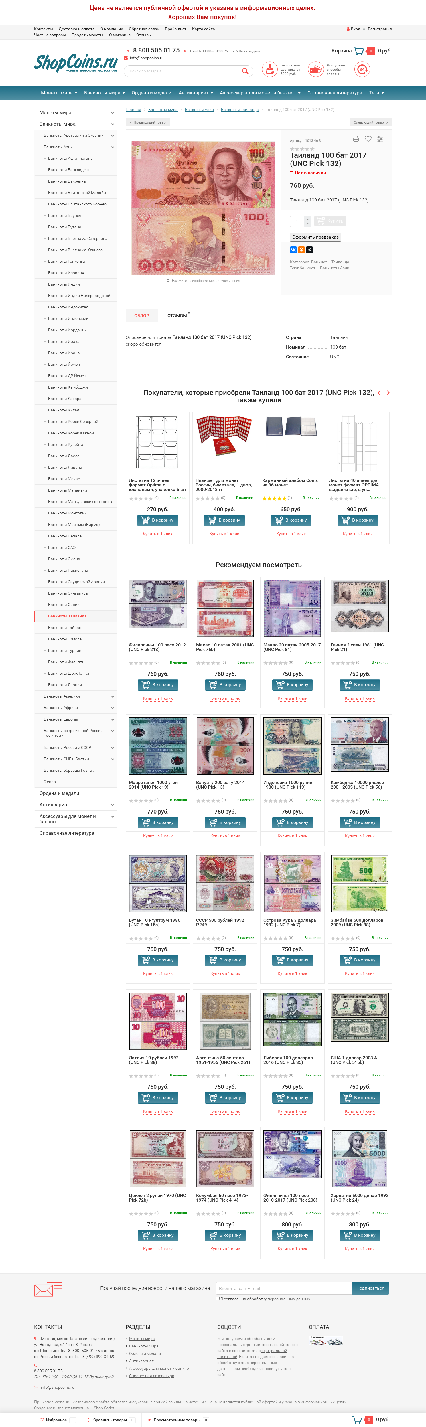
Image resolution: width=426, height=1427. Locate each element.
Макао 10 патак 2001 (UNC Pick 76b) (225, 647)
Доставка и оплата (77, 29)
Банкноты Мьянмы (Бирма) (74, 524)
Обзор (141, 315)
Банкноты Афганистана (70, 158)
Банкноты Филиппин (67, 662)
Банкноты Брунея (64, 215)
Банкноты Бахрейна (67, 181)
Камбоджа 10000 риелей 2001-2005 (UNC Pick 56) (357, 785)
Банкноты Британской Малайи (77, 192)
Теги (374, 93)
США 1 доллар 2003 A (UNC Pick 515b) (354, 1060)
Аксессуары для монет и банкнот (258, 93)
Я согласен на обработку (263, 1299)
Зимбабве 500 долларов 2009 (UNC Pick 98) (357, 922)
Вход (353, 29)
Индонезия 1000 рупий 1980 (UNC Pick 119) (287, 785)
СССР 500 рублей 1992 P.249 (220, 922)
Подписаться (370, 1288)
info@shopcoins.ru (147, 58)
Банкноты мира (102, 93)
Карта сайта (203, 29)
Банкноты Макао (64, 478)
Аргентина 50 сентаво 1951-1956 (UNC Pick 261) (223, 1060)
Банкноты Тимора (65, 639)
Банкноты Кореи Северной (73, 421)
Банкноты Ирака (64, 341)
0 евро (50, 781)
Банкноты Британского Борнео (77, 204)
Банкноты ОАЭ (62, 547)
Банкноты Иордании (67, 330)
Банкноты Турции (64, 650)
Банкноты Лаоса (64, 456)
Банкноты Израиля (66, 272)
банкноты (309, 268)
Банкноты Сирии (64, 604)
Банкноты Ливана (65, 467)
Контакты (43, 29)
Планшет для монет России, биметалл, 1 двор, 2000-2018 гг (224, 485)
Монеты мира (57, 93)
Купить (335, 221)
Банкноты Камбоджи (68, 387)
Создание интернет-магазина (61, 1408)
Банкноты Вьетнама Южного (75, 250)
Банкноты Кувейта (65, 444)
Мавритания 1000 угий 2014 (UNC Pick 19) (153, 785)
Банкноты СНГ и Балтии (79, 759)
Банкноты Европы (79, 719)
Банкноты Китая (63, 410)
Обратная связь (144, 29)
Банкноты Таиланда (67, 616)
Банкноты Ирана (64, 353)
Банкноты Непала (65, 536)
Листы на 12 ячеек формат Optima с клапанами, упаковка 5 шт (157, 485)
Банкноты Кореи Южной (71, 433)
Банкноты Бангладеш (68, 169)
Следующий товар (371, 122)
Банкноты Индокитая (68, 307)
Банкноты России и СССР (79, 748)
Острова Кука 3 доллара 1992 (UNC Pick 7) (289, 922)
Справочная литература (334, 93)
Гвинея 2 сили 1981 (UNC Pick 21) (357, 647)
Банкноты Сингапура (68, 593)
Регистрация (380, 29)
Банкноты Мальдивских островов (80, 501)
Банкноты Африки (79, 708)
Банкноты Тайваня (66, 627)
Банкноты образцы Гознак (69, 770)
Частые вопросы (50, 35)
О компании (111, 29)
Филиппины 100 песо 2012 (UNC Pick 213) (157, 647)
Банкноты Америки (79, 696)
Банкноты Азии (79, 147)
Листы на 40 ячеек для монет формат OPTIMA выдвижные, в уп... (354, 485)
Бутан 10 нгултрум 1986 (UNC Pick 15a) (154, 922)
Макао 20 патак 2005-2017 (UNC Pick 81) (292, 647)
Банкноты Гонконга (66, 261)
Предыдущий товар (148, 122)
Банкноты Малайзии (67, 490)
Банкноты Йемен (64, 364)
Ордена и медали (151, 93)
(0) (144, 498)
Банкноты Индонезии (68, 318)
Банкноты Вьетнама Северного (77, 238)
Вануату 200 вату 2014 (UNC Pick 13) (220, 785)
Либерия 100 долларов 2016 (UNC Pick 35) (288, 1060)
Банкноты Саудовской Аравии (76, 581)
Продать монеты (87, 35)
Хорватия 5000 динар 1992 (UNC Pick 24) (359, 1198)
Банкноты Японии (65, 684)
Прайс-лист (175, 29)
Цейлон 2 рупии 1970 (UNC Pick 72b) (157, 1198)
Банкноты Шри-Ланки (68, 673)
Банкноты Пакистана (68, 570)
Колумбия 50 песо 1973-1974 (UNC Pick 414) (222, 1198)
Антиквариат (193, 93)
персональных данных (289, 1299)
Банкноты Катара (65, 398)
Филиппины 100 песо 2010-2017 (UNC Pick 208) (290, 1198)
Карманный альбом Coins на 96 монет (290, 483)
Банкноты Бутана (64, 227)
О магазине (120, 35)
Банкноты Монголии (67, 513)
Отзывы (144, 35)
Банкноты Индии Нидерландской (79, 295)
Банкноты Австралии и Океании (79, 135)
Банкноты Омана (64, 559)
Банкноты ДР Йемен (67, 375)
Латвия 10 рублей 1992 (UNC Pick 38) (154, 1060)
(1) (277, 498)
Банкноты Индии (64, 284)
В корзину (162, 520)
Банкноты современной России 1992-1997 (79, 733)
